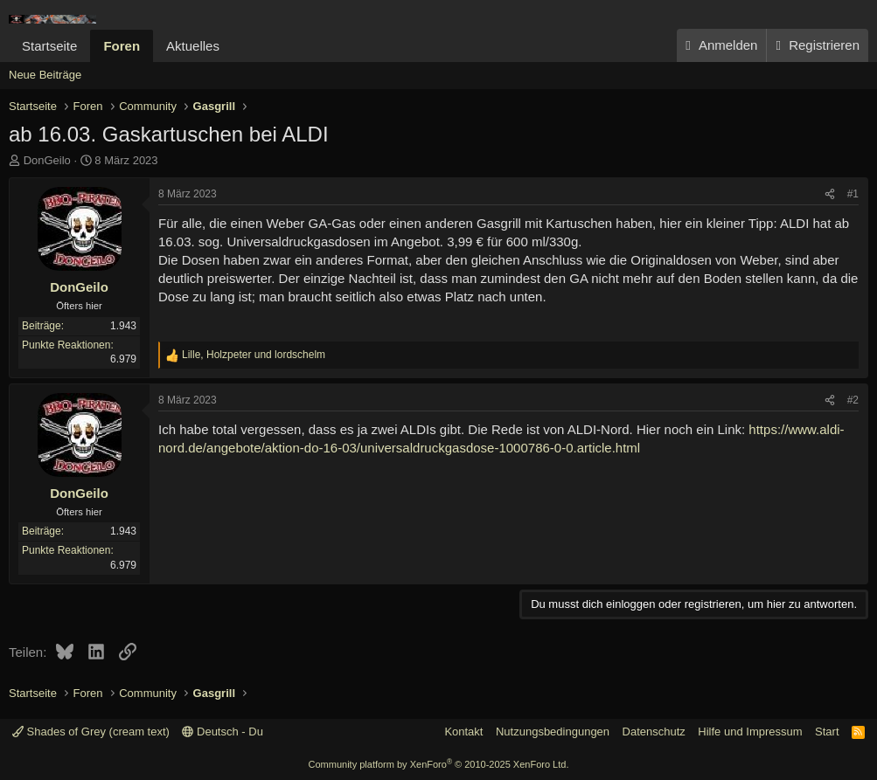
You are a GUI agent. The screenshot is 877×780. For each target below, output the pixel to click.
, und (253, 355)
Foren (121, 45)
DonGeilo (47, 160)
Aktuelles (192, 45)
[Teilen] (829, 194)
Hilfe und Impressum (750, 731)
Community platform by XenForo (439, 764)
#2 (853, 400)
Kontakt (463, 731)
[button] (233, 46)
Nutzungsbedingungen (552, 731)
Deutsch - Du (222, 731)
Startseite (49, 45)
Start (827, 731)
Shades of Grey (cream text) (91, 731)
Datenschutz (654, 731)
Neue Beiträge (45, 74)
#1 (853, 194)
